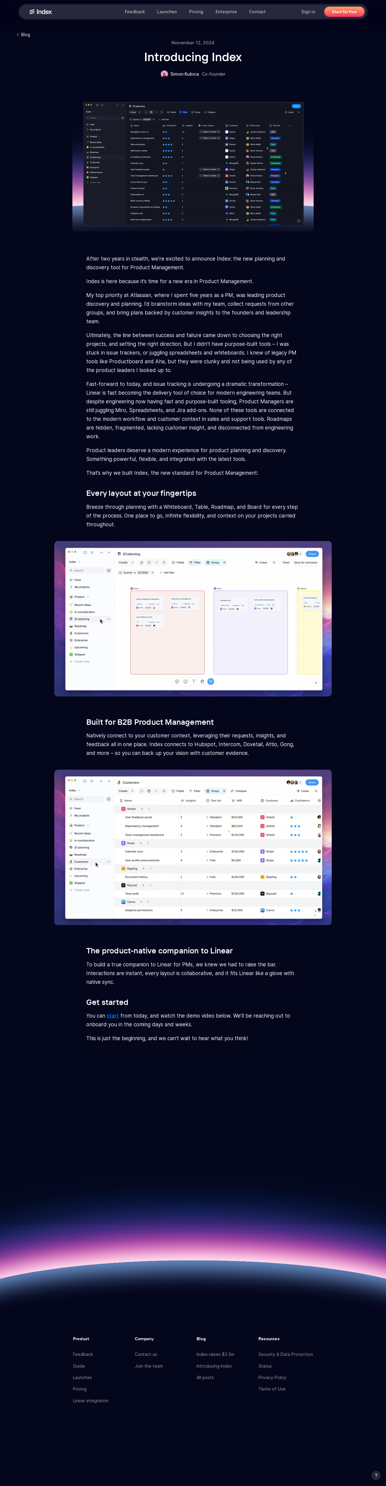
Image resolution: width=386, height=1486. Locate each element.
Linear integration (91, 1400)
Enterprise (226, 11)
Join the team (149, 1366)
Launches (167, 11)
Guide (79, 1366)
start (113, 1016)
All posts (205, 1377)
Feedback (135, 11)
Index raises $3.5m (215, 1354)
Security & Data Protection (285, 1354)
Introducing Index (214, 1366)
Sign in (308, 11)
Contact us (146, 1354)
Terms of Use (272, 1388)
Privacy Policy (272, 1377)
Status (265, 1366)
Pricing (196, 11)
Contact (257, 11)
